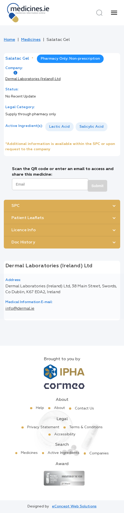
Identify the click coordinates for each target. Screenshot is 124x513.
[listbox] (76, 126)
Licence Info (23, 230)
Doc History (23, 242)
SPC (15, 206)
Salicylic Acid (91, 126)
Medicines (30, 40)
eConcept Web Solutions (74, 506)
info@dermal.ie (19, 309)
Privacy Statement (43, 427)
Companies (99, 453)
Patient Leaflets (27, 218)
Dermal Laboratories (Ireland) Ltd (33, 79)
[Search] (99, 13)
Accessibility (65, 434)
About (59, 408)
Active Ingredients (63, 453)
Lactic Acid (59, 126)
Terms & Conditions (86, 427)
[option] (59, 126)
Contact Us (84, 408)
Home (9, 40)
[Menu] (114, 13)
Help (40, 408)
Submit (97, 186)
